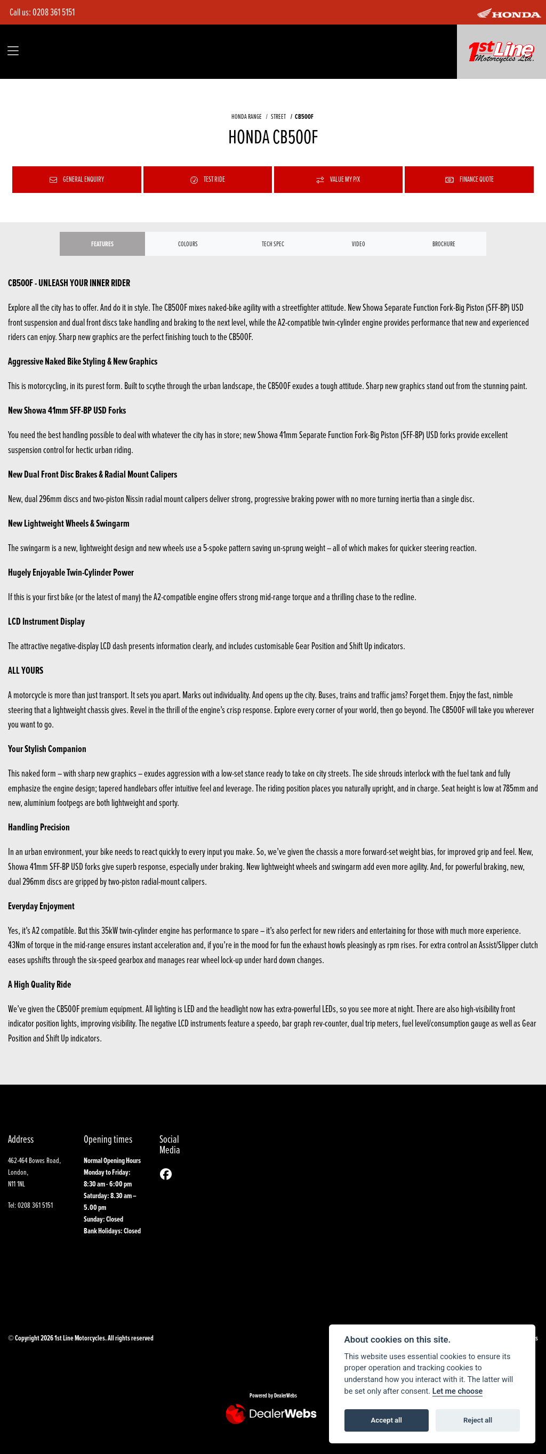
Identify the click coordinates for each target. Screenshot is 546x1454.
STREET (278, 116)
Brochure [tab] (443, 244)
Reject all (477, 1420)
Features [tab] (102, 244)
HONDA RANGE (246, 116)
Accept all (386, 1420)
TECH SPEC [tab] (273, 244)
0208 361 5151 (54, 12)
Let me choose (457, 1391)
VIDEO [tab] (358, 244)
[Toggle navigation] (13, 52)
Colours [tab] (188, 244)
